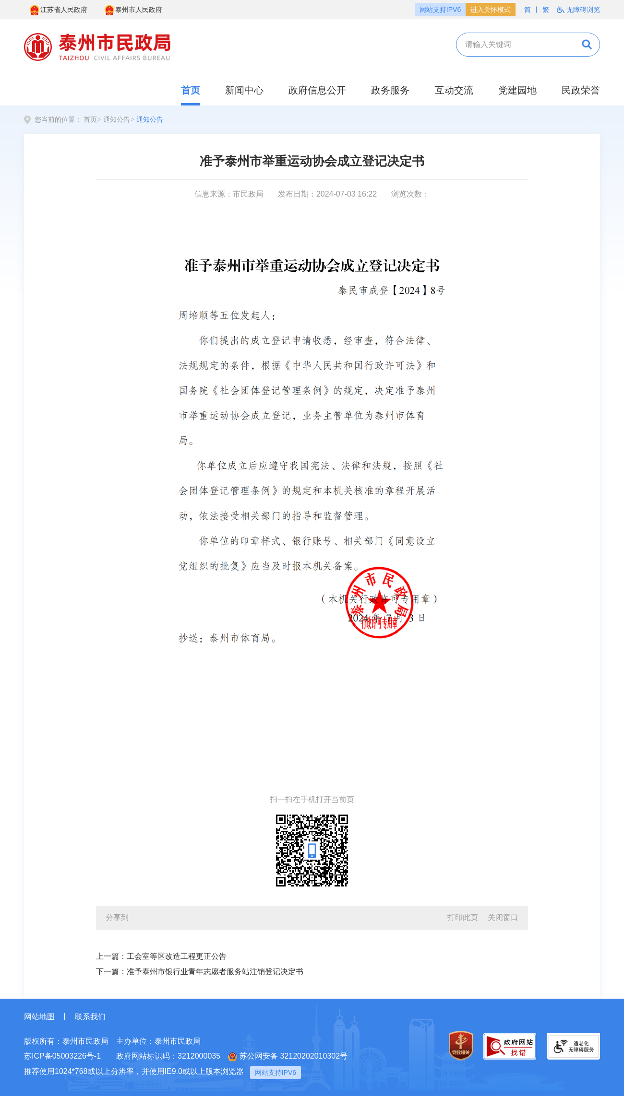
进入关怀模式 (490, 9)
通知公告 (116, 119)
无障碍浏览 (578, 10)
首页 (190, 90)
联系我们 (90, 1017)
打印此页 (462, 917)
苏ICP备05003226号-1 (62, 1056)
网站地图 (39, 1017)
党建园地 (517, 90)
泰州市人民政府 (133, 10)
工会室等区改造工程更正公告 (177, 956)
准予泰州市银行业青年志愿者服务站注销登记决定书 (215, 972)
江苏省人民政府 (58, 10)
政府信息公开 (317, 90)
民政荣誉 (581, 90)
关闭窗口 (503, 917)
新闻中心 (244, 90)
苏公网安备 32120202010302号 (288, 1056)
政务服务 (390, 90)
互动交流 (454, 90)
